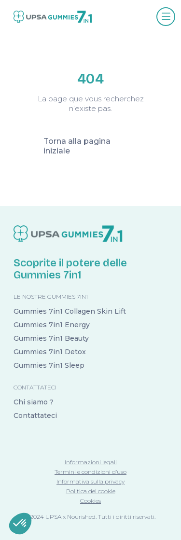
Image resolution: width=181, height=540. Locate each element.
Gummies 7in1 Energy (52, 324)
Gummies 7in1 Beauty (51, 338)
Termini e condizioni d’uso (90, 471)
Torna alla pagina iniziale (77, 146)
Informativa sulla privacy (90, 481)
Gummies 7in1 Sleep (49, 365)
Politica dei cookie (90, 491)
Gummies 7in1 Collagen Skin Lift (70, 311)
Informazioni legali (91, 462)
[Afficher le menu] (165, 16)
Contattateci (35, 415)
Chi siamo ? (34, 402)
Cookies (90, 500)
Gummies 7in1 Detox (50, 351)
